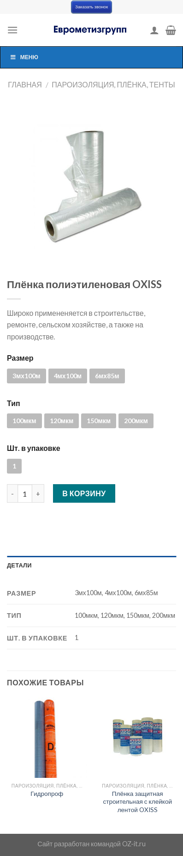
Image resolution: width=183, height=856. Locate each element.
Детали (19, 565)
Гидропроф (46, 793)
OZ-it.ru (134, 844)
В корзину (84, 493)
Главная (24, 84)
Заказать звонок (91, 6)
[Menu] (12, 29)
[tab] (91, 565)
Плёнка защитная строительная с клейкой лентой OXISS (137, 801)
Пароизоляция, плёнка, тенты (113, 84)
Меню (24, 57)
